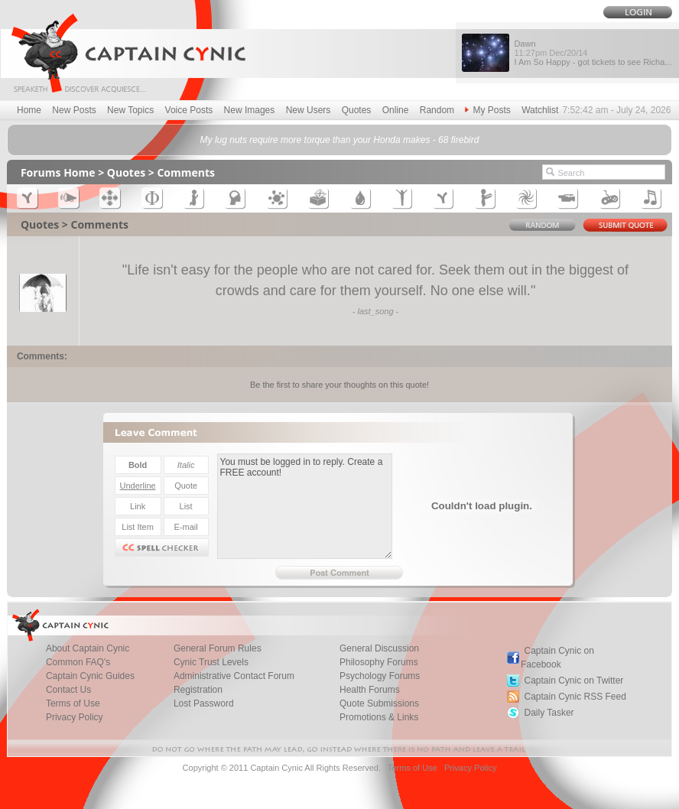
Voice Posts (189, 110)
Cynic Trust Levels (211, 662)
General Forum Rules (218, 648)
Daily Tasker (548, 712)
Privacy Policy (74, 717)
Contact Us (68, 689)
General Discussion (379, 648)
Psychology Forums (380, 676)
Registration (198, 689)
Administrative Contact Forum (234, 676)
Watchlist (539, 110)
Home (29, 110)
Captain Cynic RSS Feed (574, 696)
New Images (249, 110)
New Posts (74, 110)
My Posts (487, 110)
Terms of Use (73, 703)
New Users (308, 110)
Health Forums (370, 689)
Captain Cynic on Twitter (573, 680)
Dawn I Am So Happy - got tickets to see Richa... (592, 53)
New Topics (130, 110)
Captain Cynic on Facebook (557, 657)
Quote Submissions (379, 703)
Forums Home (58, 172)
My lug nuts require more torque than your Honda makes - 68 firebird (339, 140)
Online (395, 110)
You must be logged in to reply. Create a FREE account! (304, 506)
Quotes (357, 110)
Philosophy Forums (379, 662)
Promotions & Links (379, 717)
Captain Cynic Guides (90, 676)
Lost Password (204, 703)
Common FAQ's (78, 662)
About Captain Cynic (87, 648)
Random (437, 110)
